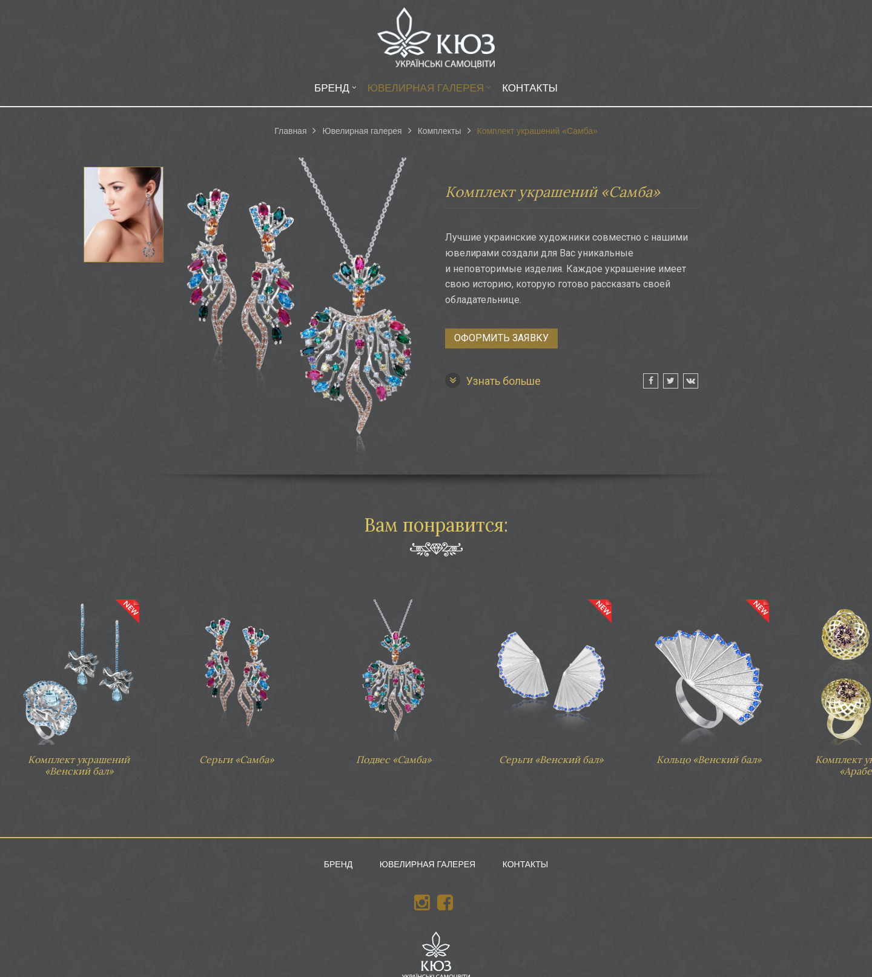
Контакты (530, 88)
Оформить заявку (501, 338)
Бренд (331, 88)
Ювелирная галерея (426, 88)
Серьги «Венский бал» (551, 676)
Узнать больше (493, 380)
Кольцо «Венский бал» (708, 676)
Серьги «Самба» (236, 676)
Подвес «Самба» (393, 676)
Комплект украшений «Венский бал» (78, 682)
